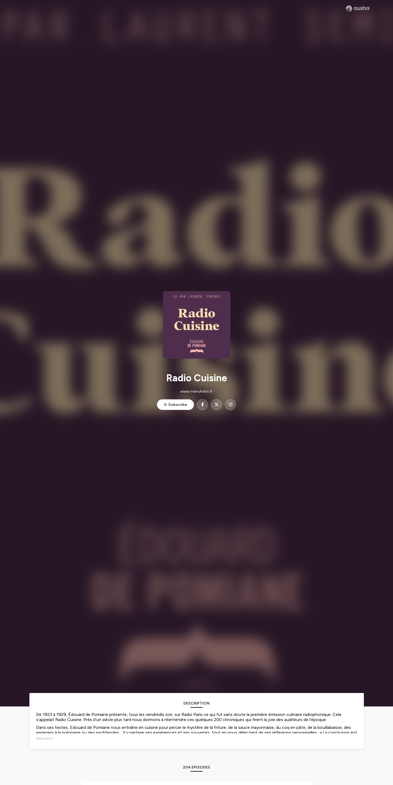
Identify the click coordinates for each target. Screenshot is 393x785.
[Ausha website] (357, 8)
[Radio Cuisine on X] (216, 404)
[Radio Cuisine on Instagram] (230, 404)
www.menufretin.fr (196, 391)
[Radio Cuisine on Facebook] (202, 404)
